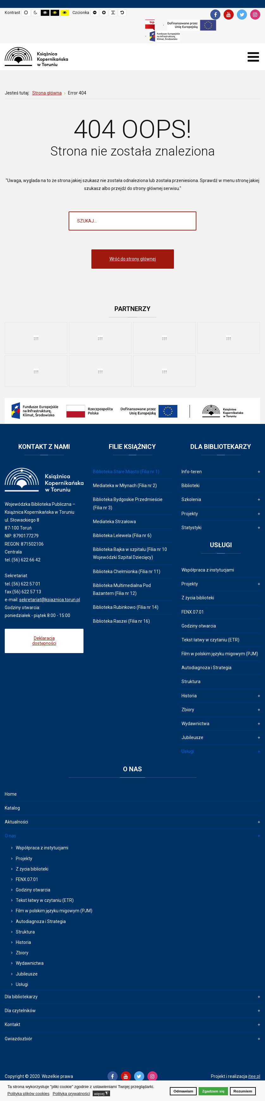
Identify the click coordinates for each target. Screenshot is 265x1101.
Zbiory (188, 709)
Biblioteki (191, 485)
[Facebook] (215, 14)
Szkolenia (191, 499)
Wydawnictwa (195, 723)
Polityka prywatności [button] (71, 1093)
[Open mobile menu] (253, 57)
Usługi (188, 751)
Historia (189, 695)
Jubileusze (192, 737)
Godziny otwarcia (199, 625)
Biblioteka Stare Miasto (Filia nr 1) (126, 471)
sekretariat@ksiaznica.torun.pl (49, 599)
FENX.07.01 (193, 612)
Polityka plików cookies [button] (28, 1093)
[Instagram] (255, 14)
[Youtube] (229, 14)
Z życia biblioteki (198, 597)
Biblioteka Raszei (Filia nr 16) (121, 621)
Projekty (190, 513)
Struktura (191, 681)
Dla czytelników (20, 1010)
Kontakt (12, 1024)
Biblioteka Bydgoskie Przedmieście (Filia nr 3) (128, 503)
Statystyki (191, 527)
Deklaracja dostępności (44, 641)
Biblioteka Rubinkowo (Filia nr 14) (125, 607)
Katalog (12, 807)
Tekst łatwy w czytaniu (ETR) (210, 639)
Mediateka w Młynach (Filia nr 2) (125, 485)
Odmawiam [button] (183, 1091)
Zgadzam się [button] (213, 1091)
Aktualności (16, 821)
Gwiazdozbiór (18, 1038)
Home (11, 794)
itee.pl (254, 1076)
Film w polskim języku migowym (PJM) (220, 653)
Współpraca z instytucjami (208, 569)
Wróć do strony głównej (132, 258)
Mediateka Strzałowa (114, 521)
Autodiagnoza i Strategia (206, 667)
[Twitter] (242, 14)
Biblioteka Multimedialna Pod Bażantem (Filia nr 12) (122, 589)
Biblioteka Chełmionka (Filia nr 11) (126, 571)
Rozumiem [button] (242, 1091)
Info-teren (192, 471)
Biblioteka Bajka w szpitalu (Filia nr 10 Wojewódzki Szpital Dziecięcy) (130, 553)
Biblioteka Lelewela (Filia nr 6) (122, 535)
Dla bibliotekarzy (21, 996)
